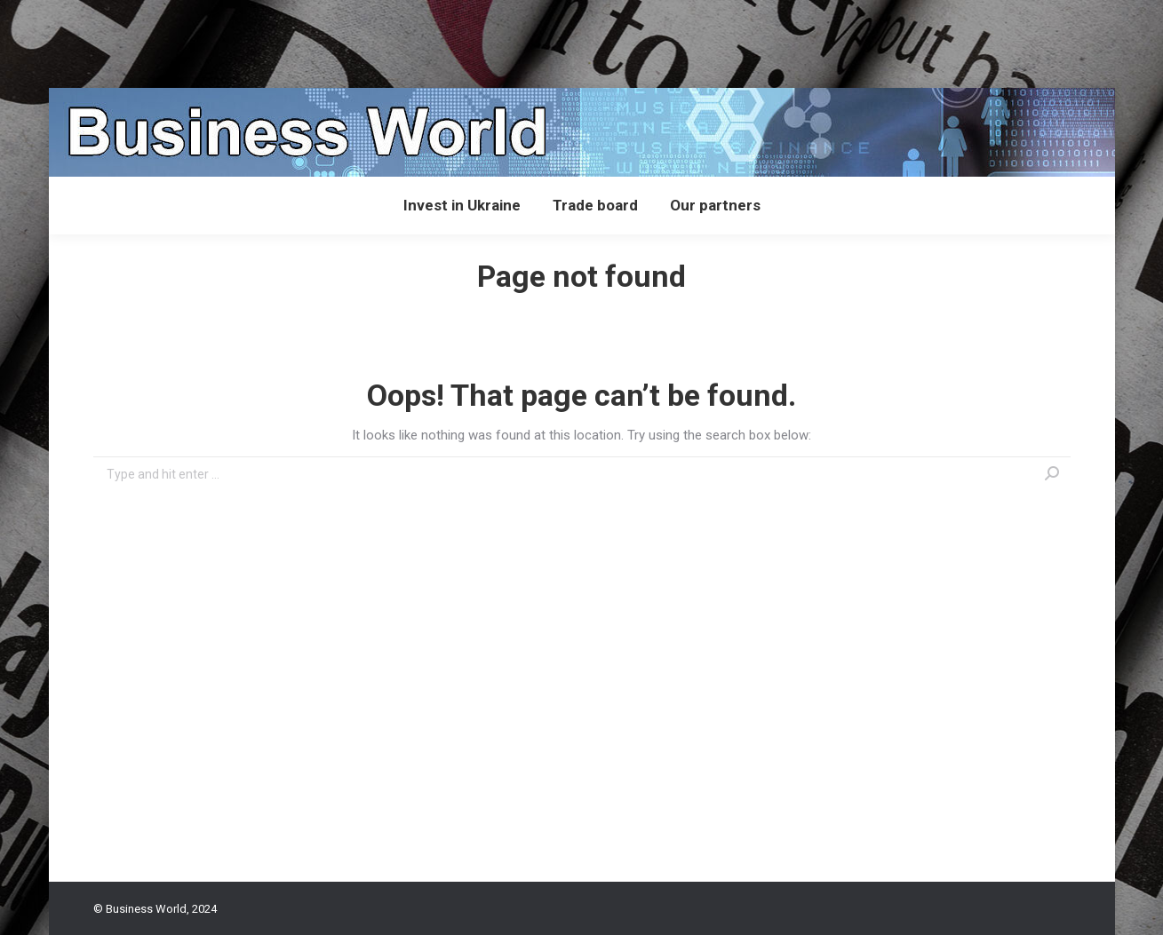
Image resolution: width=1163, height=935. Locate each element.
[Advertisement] (323, 40)
